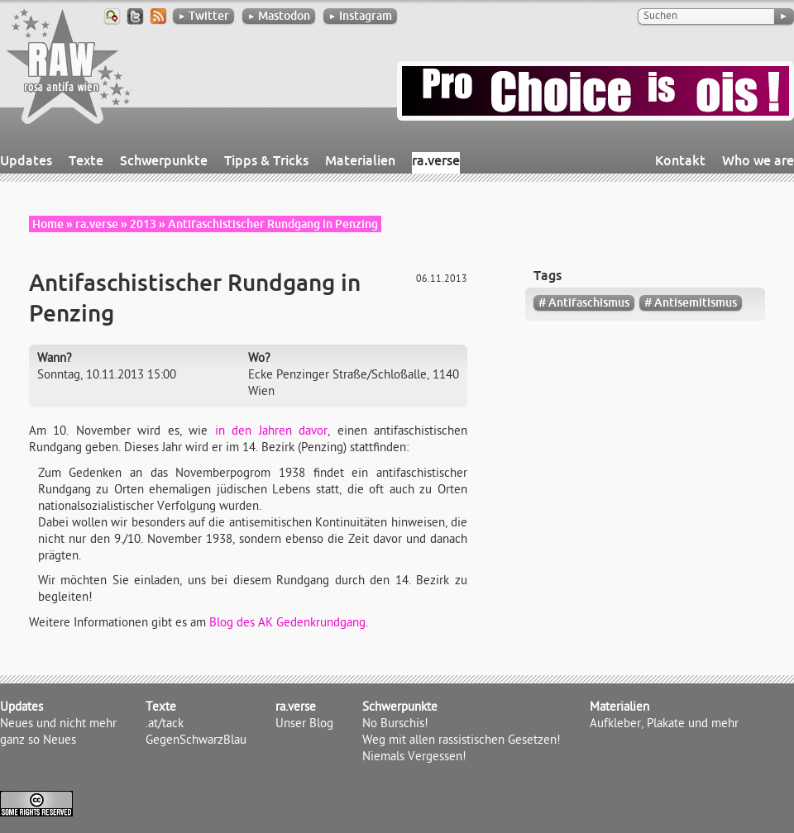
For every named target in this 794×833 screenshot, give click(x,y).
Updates (26, 160)
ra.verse (436, 160)
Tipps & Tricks (266, 160)
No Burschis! (395, 724)
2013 (143, 224)
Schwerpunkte (164, 160)
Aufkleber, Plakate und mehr (664, 724)
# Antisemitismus (690, 302)
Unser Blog (304, 724)
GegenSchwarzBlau (196, 741)
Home (48, 224)
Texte (86, 160)
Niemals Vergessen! (414, 757)
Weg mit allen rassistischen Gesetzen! (461, 741)
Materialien (360, 160)
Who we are (758, 160)
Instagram (360, 15)
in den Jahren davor (271, 432)
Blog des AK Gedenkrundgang (287, 623)
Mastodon (278, 15)
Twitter (203, 15)
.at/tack (165, 724)
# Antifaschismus (583, 302)
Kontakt (680, 160)
